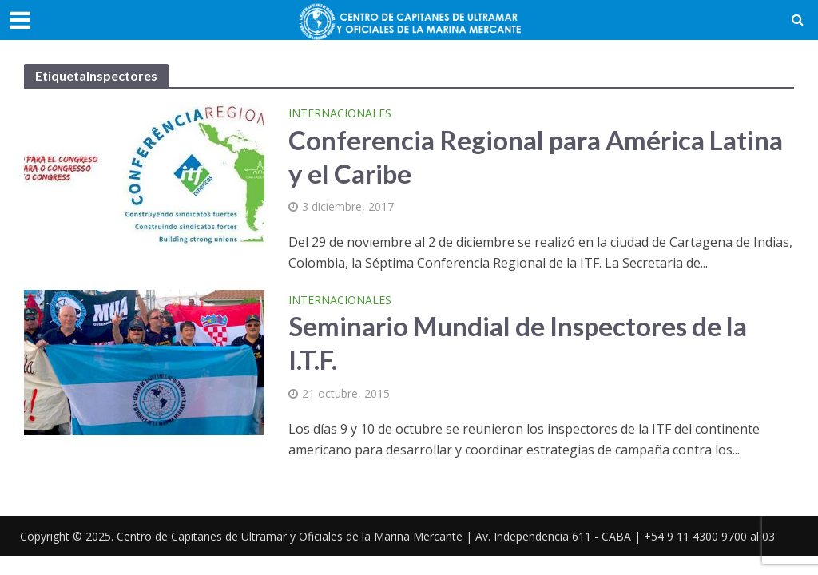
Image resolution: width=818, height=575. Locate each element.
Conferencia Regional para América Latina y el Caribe (535, 156)
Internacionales (339, 114)
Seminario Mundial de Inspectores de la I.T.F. (517, 342)
